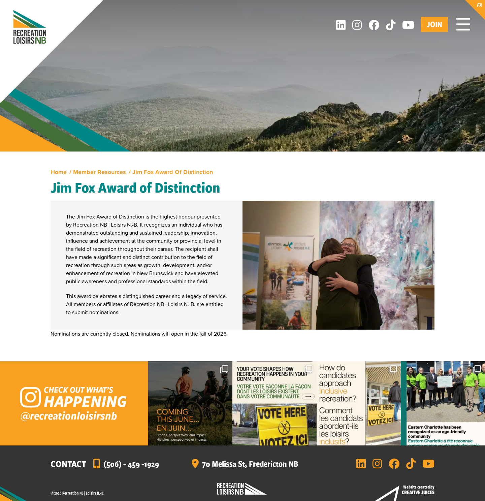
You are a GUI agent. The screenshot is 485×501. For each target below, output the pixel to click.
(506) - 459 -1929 (131, 463)
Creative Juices (418, 492)
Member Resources (99, 171)
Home (59, 171)
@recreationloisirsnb (68, 415)
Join (434, 24)
